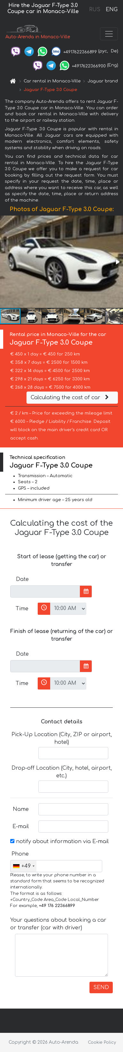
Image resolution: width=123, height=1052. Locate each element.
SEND (101, 987)
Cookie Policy (102, 1042)
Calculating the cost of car (71, 397)
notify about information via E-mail (59, 841)
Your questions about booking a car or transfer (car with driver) (58, 924)
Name (21, 809)
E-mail (20, 826)
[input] (45, 591)
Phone (20, 854)
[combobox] (23, 866)
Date (22, 579)
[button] (117, 262)
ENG (111, 9)
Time (22, 609)
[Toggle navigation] (109, 33)
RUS (94, 9)
